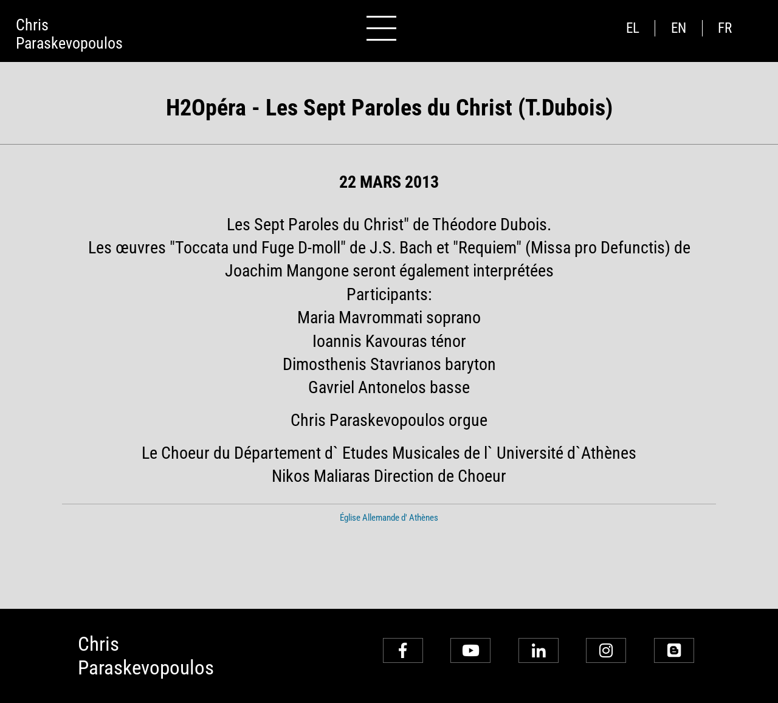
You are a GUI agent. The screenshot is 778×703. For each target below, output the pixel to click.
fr (725, 28)
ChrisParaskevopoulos (69, 34)
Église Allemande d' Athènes (389, 517)
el (632, 28)
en (678, 28)
